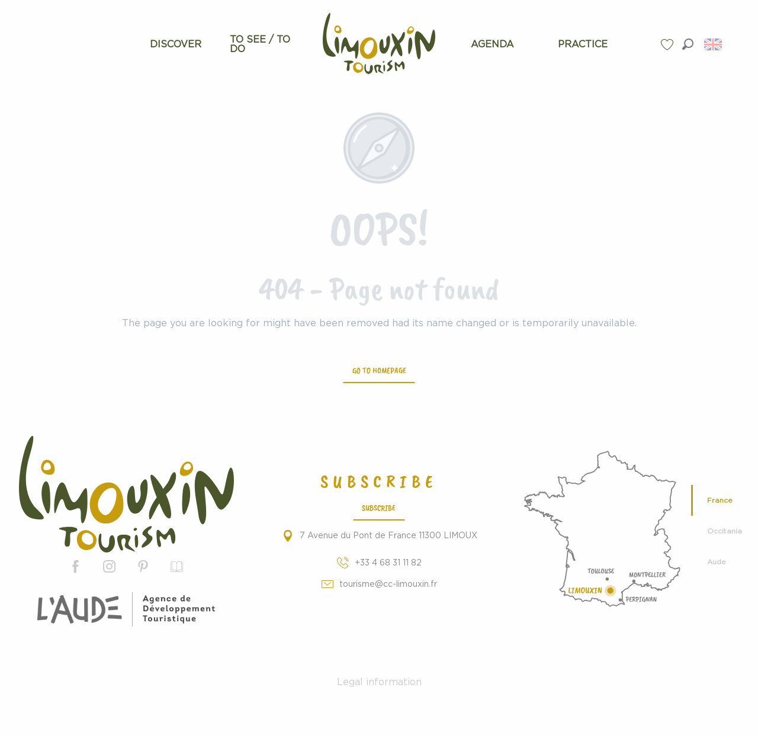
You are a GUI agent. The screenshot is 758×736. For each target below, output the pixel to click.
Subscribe (379, 507)
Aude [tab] (716, 561)
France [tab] (720, 500)
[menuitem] (176, 44)
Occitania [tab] (724, 531)
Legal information (379, 682)
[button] (687, 44)
